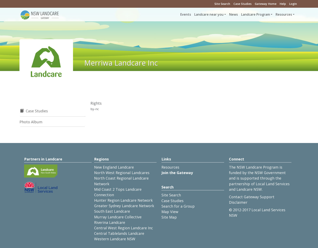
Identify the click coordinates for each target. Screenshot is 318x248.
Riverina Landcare (109, 222)
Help (283, 4)
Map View (169, 211)
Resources (170, 167)
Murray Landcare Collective (118, 216)
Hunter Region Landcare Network (123, 200)
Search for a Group (178, 206)
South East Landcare (112, 211)
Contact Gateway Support (251, 196)
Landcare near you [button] (208, 14)
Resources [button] (284, 14)
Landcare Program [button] (255, 14)
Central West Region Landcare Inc (123, 227)
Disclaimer (238, 202)
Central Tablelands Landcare (119, 233)
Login (293, 4)
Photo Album (30, 121)
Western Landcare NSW (114, 238)
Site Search (222, 4)
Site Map (169, 217)
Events (185, 14)
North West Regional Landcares (121, 172)
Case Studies (242, 4)
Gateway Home (265, 4)
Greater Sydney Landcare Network (124, 205)
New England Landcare (114, 167)
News (233, 14)
